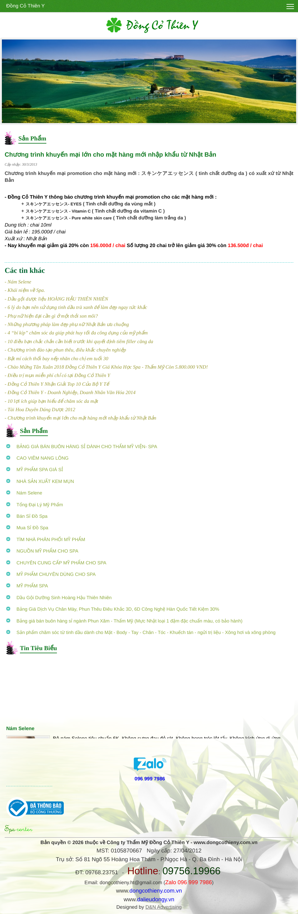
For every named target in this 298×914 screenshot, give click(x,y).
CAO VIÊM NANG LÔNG (37, 458)
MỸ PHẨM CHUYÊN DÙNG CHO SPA (50, 574)
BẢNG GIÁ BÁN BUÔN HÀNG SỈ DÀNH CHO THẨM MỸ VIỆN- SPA (81, 446)
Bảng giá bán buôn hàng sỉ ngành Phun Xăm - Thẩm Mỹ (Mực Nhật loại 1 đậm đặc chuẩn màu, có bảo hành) (124, 621)
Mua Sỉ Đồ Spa (27, 527)
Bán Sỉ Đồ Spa (27, 516)
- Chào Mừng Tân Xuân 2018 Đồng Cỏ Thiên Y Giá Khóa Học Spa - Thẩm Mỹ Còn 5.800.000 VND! (106, 367)
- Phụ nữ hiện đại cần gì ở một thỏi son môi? (51, 316)
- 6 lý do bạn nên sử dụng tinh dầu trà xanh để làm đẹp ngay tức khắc (76, 307)
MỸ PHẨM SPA (27, 586)
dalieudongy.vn (156, 899)
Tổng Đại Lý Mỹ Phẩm (34, 505)
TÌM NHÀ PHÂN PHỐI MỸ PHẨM (45, 539)
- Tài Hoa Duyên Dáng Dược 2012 (40, 409)
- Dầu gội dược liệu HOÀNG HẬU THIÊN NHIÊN (56, 299)
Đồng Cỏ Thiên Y (25, 6)
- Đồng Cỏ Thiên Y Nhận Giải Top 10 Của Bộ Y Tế (57, 384)
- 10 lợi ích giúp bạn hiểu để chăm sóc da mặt (51, 401)
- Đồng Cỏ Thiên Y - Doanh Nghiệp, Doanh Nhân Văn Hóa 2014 (70, 392)
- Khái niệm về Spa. (25, 290)
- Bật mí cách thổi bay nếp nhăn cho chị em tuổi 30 (56, 358)
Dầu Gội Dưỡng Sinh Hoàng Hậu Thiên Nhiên (59, 597)
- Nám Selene (18, 282)
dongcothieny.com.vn (155, 891)
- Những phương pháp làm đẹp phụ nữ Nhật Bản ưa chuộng (67, 324)
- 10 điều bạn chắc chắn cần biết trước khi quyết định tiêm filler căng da (79, 341)
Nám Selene (24, 493)
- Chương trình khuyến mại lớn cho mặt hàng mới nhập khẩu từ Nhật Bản (80, 418)
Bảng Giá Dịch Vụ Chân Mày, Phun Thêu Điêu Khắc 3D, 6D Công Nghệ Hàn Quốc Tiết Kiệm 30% (112, 609)
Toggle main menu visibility (290, 4)
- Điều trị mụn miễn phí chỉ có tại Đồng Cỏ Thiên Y (57, 375)
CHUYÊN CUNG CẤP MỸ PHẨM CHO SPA (56, 563)
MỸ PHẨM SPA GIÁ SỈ (34, 469)
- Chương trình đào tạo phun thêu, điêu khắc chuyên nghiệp (65, 350)
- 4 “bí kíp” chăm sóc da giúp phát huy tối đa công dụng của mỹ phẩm (76, 333)
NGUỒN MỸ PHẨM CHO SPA (42, 551)
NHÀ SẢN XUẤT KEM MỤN (40, 481)
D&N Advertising (163, 907)
